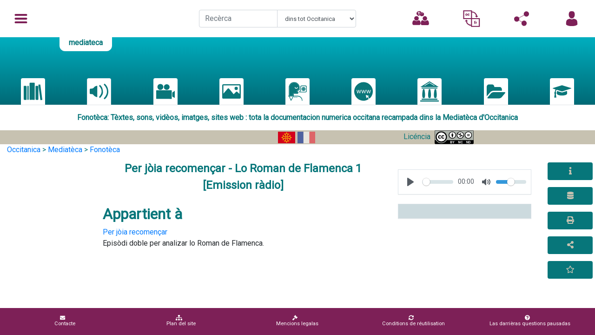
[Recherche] (238, 18)
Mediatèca (65, 149)
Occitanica (23, 149)
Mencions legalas (297, 321)
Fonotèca (105, 149)
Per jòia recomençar (135, 232)
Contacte (64, 321)
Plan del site (181, 321)
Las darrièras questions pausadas (529, 321)
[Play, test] (410, 181)
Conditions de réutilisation (413, 321)
